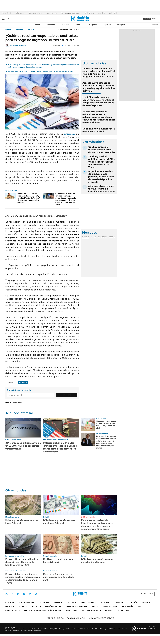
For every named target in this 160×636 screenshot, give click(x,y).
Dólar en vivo (20, 13)
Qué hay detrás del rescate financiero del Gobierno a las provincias (101, 149)
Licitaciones (123, 610)
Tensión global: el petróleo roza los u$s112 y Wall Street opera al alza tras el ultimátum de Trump (101, 162)
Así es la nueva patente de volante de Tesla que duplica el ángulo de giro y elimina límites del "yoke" (98, 86)
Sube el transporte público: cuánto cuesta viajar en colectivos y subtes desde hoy (40, 71)
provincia (69, 134)
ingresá (154, 18)
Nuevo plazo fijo (51, 13)
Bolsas (93, 237)
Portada (9, 602)
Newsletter (155, 24)
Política (79, 24)
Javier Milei (113, 13)
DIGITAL (55, 618)
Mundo (22, 606)
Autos (95, 606)
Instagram (18, 594)
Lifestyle (147, 602)
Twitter (6, 594)
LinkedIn (24, 594)
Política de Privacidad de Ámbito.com (42, 610)
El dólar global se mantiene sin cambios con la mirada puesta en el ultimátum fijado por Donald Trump (22, 578)
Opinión (107, 24)
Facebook (12, 594)
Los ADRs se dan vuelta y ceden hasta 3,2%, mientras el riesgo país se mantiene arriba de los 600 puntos (98, 101)
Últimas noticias (27, 602)
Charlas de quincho (35, 13)
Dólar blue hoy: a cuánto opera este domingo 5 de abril (97, 560)
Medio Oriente (89, 13)
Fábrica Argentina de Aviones (70, 13)
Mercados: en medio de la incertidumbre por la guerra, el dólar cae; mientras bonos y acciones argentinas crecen (97, 524)
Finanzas (65, 24)
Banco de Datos (88, 602)
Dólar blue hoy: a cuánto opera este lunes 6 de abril (98, 130)
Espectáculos (110, 606)
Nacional (10, 606)
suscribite (147, 18)
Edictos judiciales (91, 610)
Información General (76, 606)
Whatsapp (36, 594)
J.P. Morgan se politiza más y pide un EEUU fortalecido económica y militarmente (23, 445)
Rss (139, 606)
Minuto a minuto (89, 517)
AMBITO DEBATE (101, 618)
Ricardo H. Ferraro (19, 46)
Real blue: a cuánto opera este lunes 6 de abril (59, 560)
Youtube (29, 594)
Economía (51, 24)
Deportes (36, 606)
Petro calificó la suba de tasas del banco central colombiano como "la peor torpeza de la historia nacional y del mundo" (106, 442)
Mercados (106, 602)
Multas (108, 610)
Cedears (112, 237)
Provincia (31, 30)
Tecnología (127, 606)
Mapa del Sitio (12, 610)
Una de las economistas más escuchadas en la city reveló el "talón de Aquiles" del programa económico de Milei (29, 198)
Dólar (37, 24)
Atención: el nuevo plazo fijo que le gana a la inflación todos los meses (101, 189)
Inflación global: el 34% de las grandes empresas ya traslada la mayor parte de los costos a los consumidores (60, 447)
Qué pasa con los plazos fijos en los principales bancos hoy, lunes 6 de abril (106, 424)
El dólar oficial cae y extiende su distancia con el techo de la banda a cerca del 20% (22, 562)
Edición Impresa (53, 606)
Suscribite (67, 395)
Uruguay (121, 24)
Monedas (85, 237)
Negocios (93, 24)
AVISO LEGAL (72, 610)
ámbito (8, 30)
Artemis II (101, 13)
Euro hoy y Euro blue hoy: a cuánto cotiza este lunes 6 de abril (58, 577)
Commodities (102, 237)
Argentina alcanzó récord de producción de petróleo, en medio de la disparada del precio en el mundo (101, 176)
